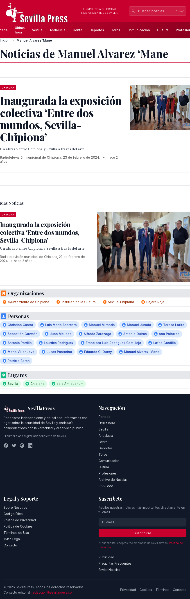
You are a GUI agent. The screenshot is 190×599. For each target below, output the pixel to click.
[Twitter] (14, 445)
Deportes (97, 30)
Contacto (10, 545)
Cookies (146, 590)
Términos (162, 590)
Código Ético (13, 514)
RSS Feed (106, 486)
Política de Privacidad (20, 520)
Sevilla (37, 30)
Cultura (163, 30)
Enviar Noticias (109, 570)
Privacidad (128, 590)
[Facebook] (6, 445)
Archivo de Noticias (113, 479)
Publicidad (106, 557)
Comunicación (138, 30)
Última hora (20, 30)
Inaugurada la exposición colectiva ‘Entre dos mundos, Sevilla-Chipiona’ (39, 232)
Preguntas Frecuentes (115, 563)
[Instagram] (22, 445)
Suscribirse (142, 533)
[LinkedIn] (30, 445)
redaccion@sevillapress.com (53, 592)
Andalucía (58, 30)
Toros (115, 30)
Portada (104, 417)
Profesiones (108, 473)
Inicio (4, 40)
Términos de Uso (16, 533)
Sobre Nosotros (15, 507)
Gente (77, 30)
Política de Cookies (18, 526)
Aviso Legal (12, 539)
